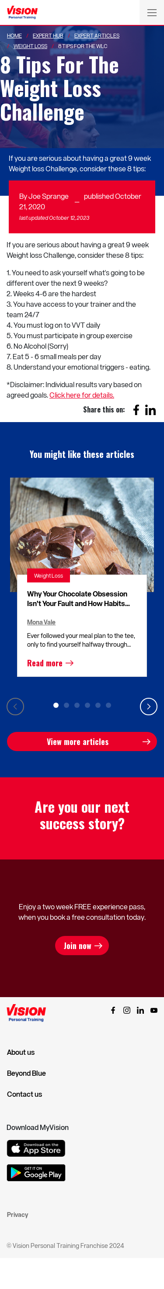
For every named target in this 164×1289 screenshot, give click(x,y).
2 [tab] (66, 705)
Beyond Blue (26, 1073)
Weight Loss (30, 45)
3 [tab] (77, 705)
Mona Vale (41, 622)
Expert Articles (96, 35)
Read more (45, 663)
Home (14, 35)
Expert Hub (48, 35)
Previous (15, 706)
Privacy (17, 1214)
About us (21, 1052)
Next (148, 706)
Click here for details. (81, 394)
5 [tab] (98, 705)
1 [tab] (56, 705)
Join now (77, 945)
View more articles (77, 741)
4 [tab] (87, 705)
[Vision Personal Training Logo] (22, 12)
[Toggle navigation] (152, 12)
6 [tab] (108, 705)
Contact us (24, 1094)
